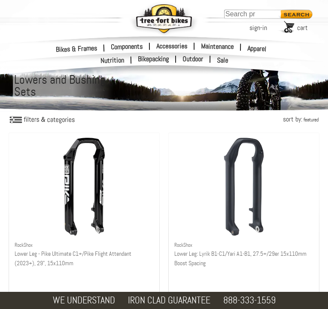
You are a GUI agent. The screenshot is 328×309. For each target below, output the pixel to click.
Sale (222, 60)
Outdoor (192, 59)
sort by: (301, 119)
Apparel (257, 49)
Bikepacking (153, 59)
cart (302, 27)
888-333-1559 (249, 300)
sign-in (258, 27)
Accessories (171, 46)
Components (127, 46)
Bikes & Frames (76, 48)
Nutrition (112, 60)
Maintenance (217, 46)
